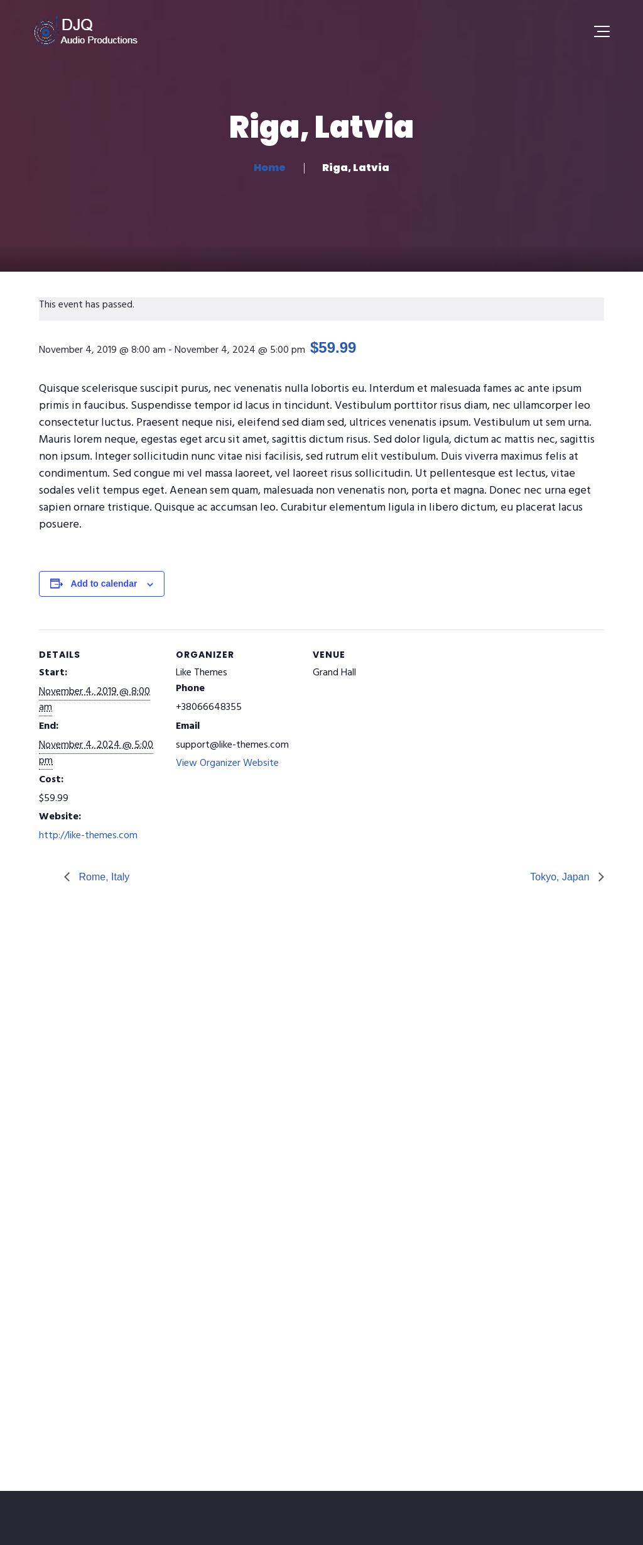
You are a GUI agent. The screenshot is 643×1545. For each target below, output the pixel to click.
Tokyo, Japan (561, 877)
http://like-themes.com (88, 836)
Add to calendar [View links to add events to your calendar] (104, 584)
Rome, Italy (102, 877)
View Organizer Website (227, 763)
